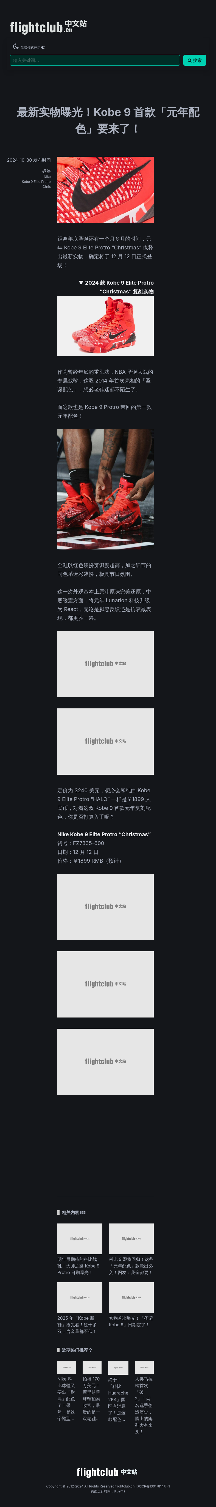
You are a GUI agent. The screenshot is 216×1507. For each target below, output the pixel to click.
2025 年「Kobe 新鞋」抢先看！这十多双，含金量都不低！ (77, 1324)
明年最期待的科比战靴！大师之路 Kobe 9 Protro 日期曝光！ (78, 1265)
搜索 (195, 60)
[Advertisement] (105, 1143)
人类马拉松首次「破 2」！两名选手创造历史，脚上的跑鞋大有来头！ (144, 1405)
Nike (47, 177)
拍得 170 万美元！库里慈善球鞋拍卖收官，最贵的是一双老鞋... (91, 1398)
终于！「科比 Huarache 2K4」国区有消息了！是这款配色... (118, 1399)
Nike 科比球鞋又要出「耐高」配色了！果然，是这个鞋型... (66, 1398)
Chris (47, 187)
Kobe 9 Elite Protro (36, 182)
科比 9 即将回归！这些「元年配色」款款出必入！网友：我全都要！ (131, 1265)
